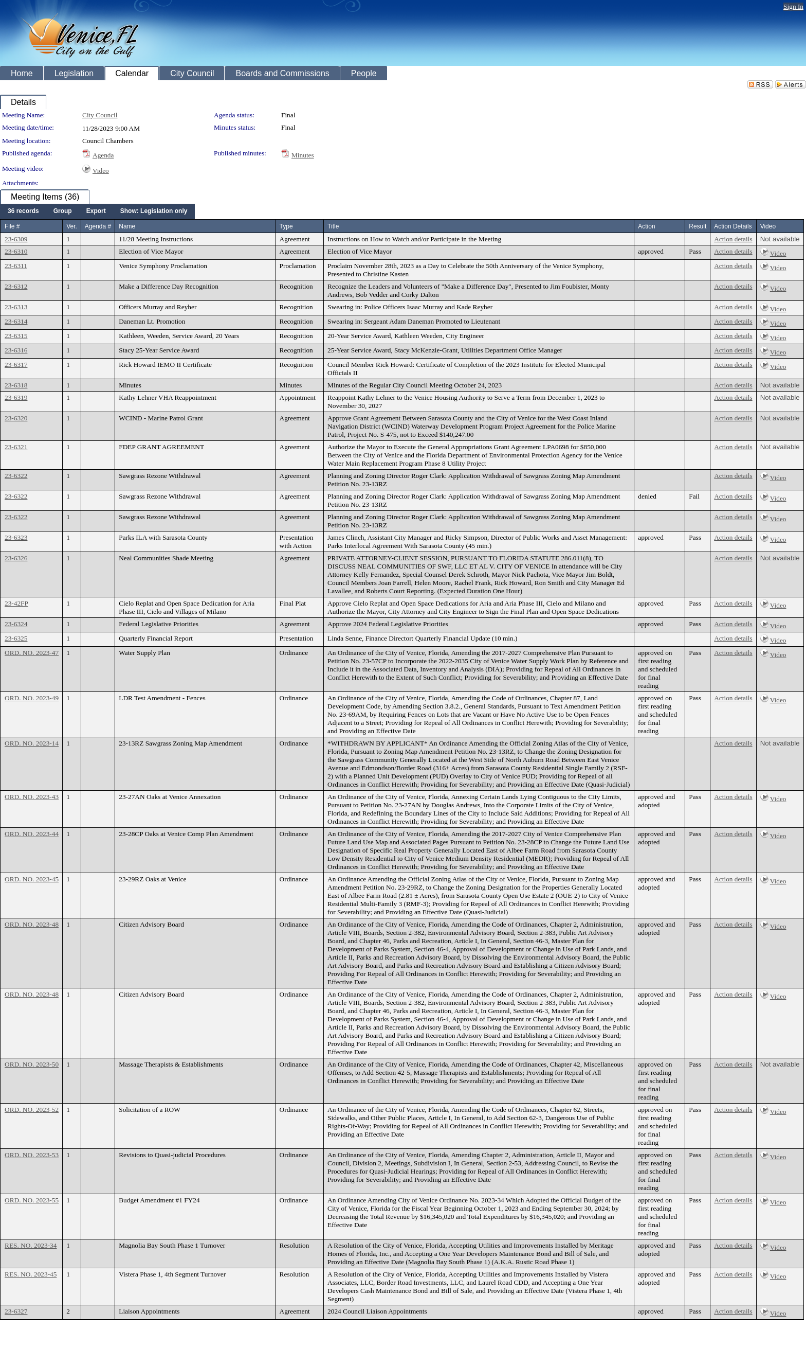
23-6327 (16, 1311)
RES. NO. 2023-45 (31, 1274)
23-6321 (16, 447)
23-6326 (16, 558)
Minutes (302, 155)
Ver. (71, 226)
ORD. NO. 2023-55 (32, 1200)
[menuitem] (23, 211)
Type (286, 226)
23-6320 (16, 418)
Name (127, 226)
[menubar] (97, 211)
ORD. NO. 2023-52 (32, 1109)
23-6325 (16, 638)
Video (101, 170)
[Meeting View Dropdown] (154, 211)
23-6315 (16, 336)
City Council (100, 115)
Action (646, 226)
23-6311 (16, 266)
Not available (780, 239)
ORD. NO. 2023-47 (32, 653)
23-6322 (16, 476)
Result (697, 226)
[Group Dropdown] (62, 211)
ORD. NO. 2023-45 (32, 879)
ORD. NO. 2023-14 (32, 743)
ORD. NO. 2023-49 (32, 698)
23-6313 (16, 307)
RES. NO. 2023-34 (31, 1245)
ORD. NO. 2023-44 (32, 834)
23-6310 (16, 251)
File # (12, 226)
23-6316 (16, 350)
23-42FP (16, 603)
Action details (733, 239)
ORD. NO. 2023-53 (32, 1155)
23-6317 (16, 364)
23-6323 (16, 537)
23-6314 (16, 321)
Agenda (103, 155)
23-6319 (16, 397)
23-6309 (16, 239)
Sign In (793, 6)
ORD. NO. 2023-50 (32, 1064)
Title (333, 226)
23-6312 (16, 286)
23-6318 (16, 385)
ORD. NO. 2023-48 (32, 924)
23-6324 (16, 624)
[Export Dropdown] (96, 211)
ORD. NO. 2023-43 (32, 797)
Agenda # (98, 226)
